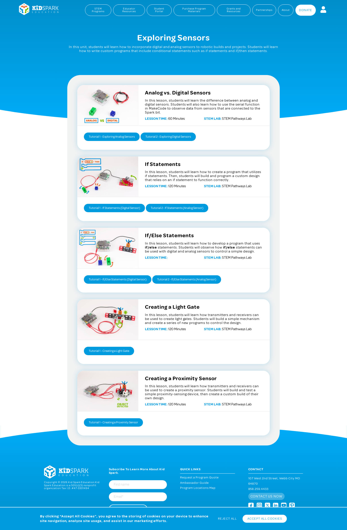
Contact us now (267, 496)
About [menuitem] (286, 10)
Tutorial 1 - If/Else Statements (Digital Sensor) (118, 279)
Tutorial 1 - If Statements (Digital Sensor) (114, 208)
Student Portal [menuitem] (159, 10)
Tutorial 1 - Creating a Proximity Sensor (113, 422)
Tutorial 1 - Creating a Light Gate (109, 351)
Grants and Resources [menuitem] (234, 10)
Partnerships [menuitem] (264, 10)
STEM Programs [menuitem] (98, 10)
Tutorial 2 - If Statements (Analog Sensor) (177, 208)
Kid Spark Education (36, 9)
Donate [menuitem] (305, 10)
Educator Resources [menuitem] (129, 10)
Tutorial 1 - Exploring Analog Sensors (112, 137)
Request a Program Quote (199, 477)
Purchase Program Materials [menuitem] (194, 10)
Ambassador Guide (194, 483)
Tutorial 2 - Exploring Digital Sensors (168, 137)
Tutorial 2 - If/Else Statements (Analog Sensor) (186, 279)
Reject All (227, 518)
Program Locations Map (198, 488)
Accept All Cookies (264, 518)
